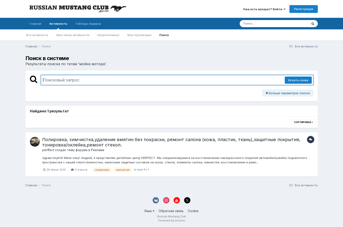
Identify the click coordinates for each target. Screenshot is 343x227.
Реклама (97, 150)
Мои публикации (139, 35)
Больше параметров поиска (288, 93)
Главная (35, 23)
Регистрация (303, 9)
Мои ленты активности (72, 35)
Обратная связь (171, 211)
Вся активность (37, 35)
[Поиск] (265, 23)
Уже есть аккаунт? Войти (264, 9)
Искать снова (298, 80)
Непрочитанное (108, 35)
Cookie (193, 211)
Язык (149, 211)
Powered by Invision (171, 220)
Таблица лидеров (88, 23)
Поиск (164, 35)
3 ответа (79, 169)
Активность (58, 25)
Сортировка (303, 122)
